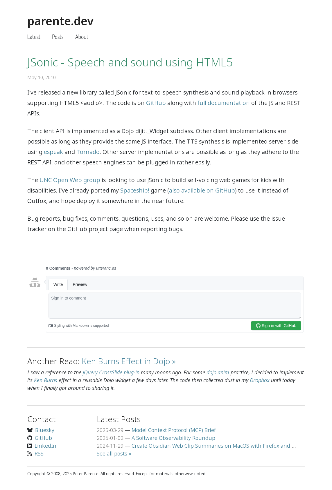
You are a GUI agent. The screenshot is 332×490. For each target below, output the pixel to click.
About (81, 36)
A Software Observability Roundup (173, 437)
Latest (33, 36)
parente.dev (60, 20)
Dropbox (260, 380)
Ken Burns (45, 380)
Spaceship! (134, 190)
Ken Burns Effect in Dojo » (129, 360)
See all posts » (114, 453)
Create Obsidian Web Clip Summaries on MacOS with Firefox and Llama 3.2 (223, 445)
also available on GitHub (202, 190)
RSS (39, 453)
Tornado (88, 152)
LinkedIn (45, 445)
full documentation (224, 103)
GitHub (156, 103)
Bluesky (44, 430)
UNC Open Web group (70, 180)
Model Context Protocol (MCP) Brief (174, 430)
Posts (58, 36)
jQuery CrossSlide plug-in (111, 372)
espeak (53, 152)
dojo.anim (218, 372)
